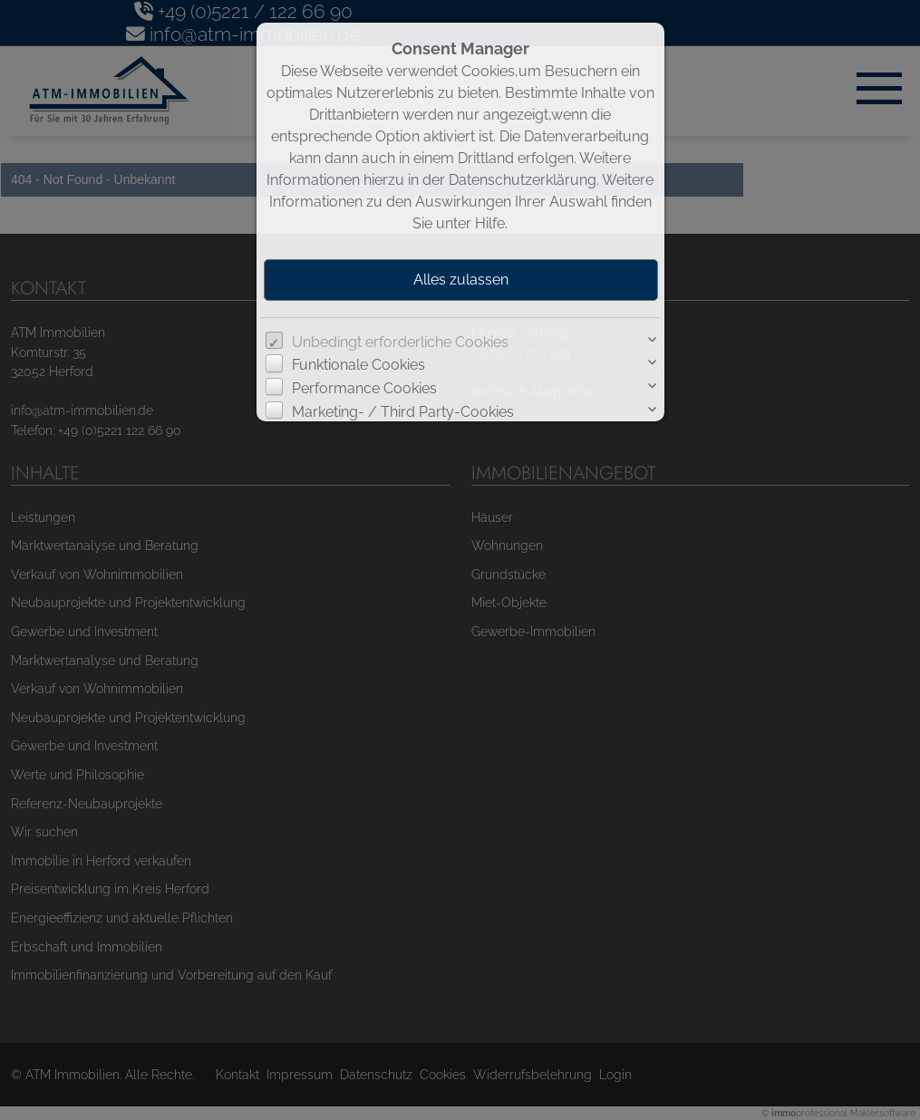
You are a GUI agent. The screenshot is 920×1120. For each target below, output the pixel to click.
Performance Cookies (364, 388)
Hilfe (490, 223)
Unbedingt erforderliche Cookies (400, 342)
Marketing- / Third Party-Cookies (403, 411)
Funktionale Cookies (358, 364)
